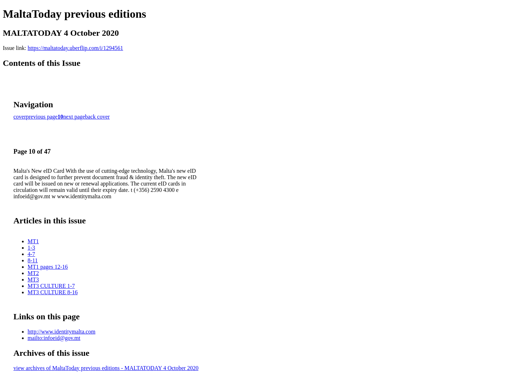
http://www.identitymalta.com (61, 332)
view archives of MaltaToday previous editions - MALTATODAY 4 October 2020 (105, 368)
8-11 (33, 260)
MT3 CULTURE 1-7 (51, 286)
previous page (42, 117)
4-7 (31, 254)
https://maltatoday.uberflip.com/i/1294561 (75, 48)
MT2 (33, 273)
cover (19, 117)
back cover (97, 117)
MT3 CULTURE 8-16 (53, 292)
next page (74, 117)
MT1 (33, 241)
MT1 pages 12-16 (48, 267)
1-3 (31, 248)
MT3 (33, 279)
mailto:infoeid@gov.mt (54, 338)
